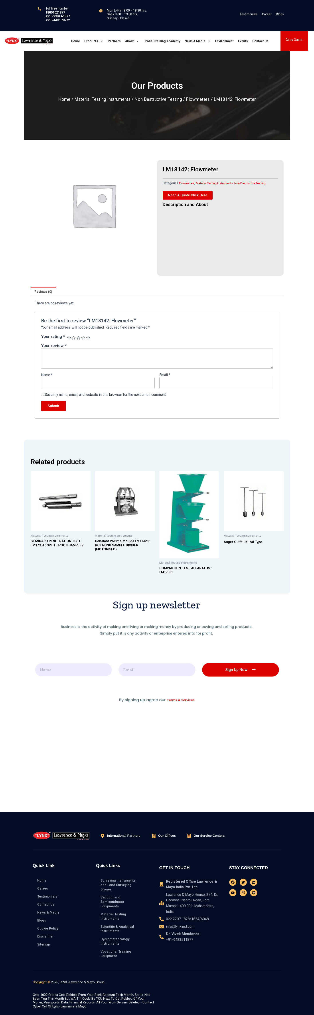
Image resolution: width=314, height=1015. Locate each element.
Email (164, 375)
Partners (114, 41)
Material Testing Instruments (102, 99)
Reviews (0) (45, 292)
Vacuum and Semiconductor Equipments (113, 901)
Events (243, 41)
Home (75, 41)
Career (267, 14)
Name (47, 375)
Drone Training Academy (162, 41)
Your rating (53, 337)
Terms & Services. (181, 784)
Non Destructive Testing (158, 99)
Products (93, 41)
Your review (54, 346)
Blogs (280, 14)
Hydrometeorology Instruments (116, 941)
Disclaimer (46, 936)
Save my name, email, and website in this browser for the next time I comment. (105, 396)
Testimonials (249, 14)
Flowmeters (198, 99)
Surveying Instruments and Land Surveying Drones (119, 884)
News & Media (198, 41)
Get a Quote (294, 40)
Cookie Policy (48, 928)
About (132, 41)
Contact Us (260, 41)
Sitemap (44, 944)
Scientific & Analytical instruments (118, 928)
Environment (224, 41)
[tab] (45, 292)
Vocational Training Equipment (116, 953)
